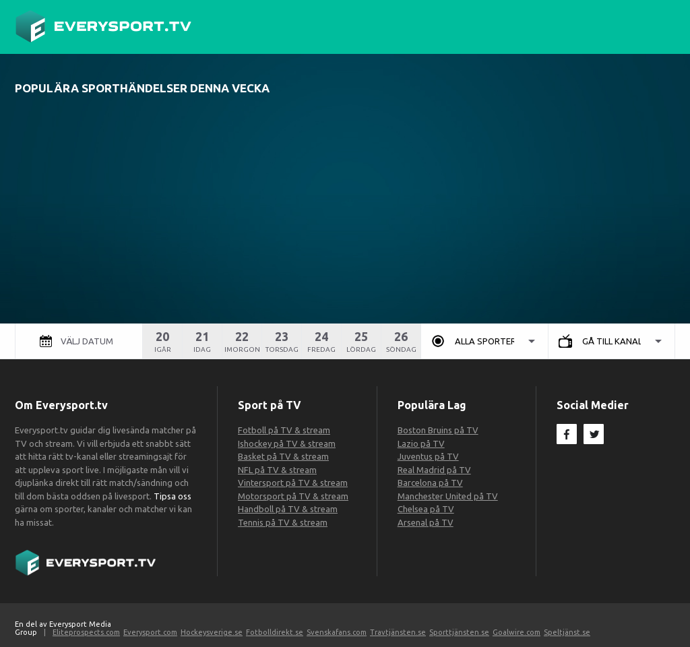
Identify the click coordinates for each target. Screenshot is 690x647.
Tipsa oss (171, 496)
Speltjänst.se (567, 632)
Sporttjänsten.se (459, 632)
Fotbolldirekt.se (274, 632)
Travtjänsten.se (398, 632)
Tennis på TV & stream (282, 522)
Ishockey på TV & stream (287, 443)
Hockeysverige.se (212, 632)
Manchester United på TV (448, 496)
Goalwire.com (516, 632)
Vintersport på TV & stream (293, 482)
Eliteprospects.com (86, 632)
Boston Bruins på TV (438, 430)
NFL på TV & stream (277, 469)
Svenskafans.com (337, 632)
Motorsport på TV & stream (293, 496)
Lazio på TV (421, 443)
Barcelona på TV (430, 482)
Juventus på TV (428, 456)
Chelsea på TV (426, 509)
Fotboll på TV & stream (284, 430)
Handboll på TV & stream (288, 509)
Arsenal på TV (425, 522)
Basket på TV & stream (283, 456)
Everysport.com (150, 632)
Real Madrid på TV (434, 469)
